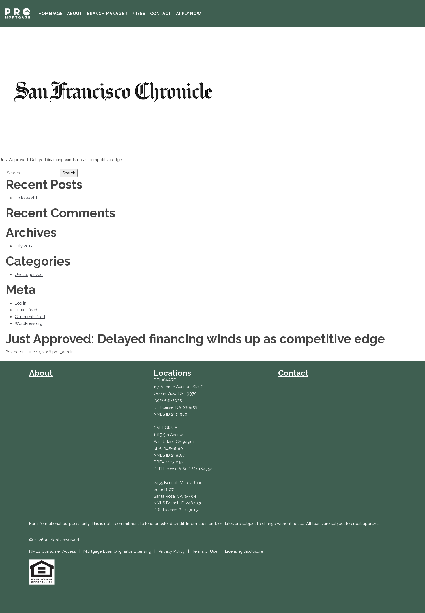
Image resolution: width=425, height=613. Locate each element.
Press (138, 13)
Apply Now (188, 13)
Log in (20, 303)
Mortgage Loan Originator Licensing (117, 551)
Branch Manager (107, 13)
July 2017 (24, 245)
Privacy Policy (172, 551)
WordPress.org (28, 323)
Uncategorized (29, 274)
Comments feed (30, 316)
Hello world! (26, 197)
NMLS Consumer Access (52, 551)
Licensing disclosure (244, 551)
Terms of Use (204, 551)
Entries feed (26, 309)
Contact (160, 13)
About (74, 13)
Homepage (50, 13)
